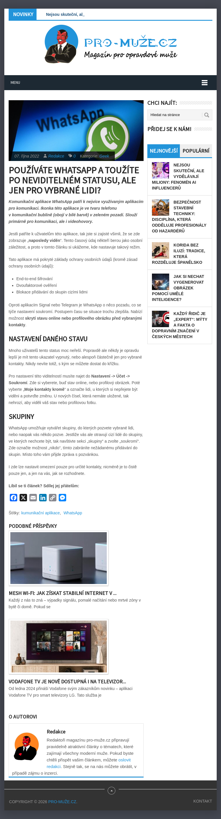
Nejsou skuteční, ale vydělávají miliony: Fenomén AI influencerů (178, 176)
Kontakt (202, 801)
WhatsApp (73, 513)
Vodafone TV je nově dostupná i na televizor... (67, 681)
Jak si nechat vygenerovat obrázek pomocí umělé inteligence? (178, 288)
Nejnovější (164, 150)
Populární (195, 150)
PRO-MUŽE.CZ (62, 801)
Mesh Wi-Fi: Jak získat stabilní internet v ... (63, 593)
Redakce (56, 156)
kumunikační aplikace (40, 513)
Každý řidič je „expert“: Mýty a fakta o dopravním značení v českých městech (179, 325)
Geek (104, 156)
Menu (15, 82)
